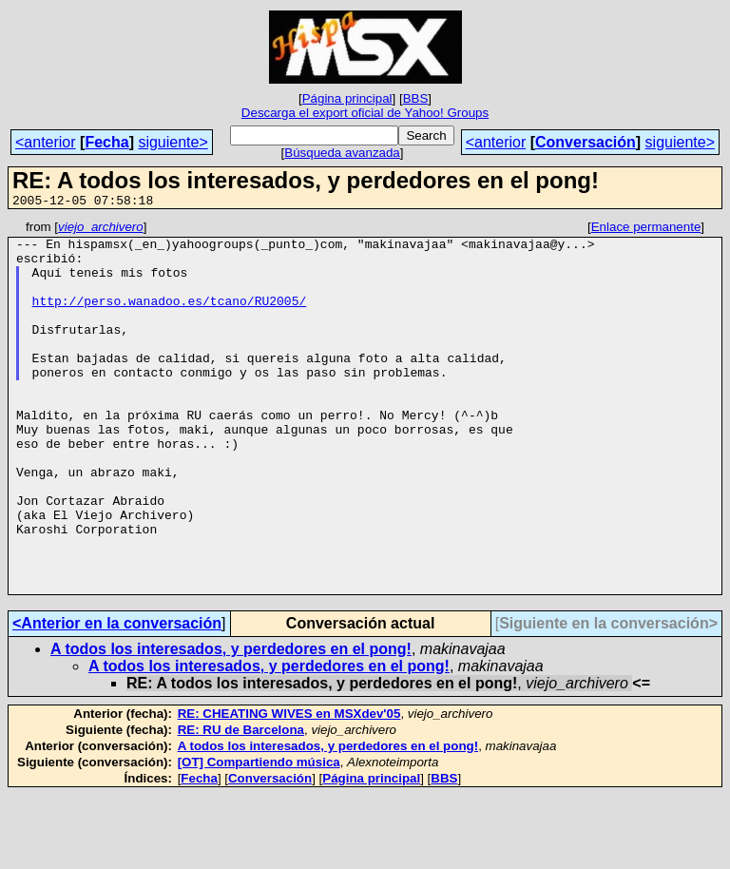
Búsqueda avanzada (342, 152)
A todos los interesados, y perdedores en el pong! (231, 723)
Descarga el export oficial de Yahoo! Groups (365, 113)
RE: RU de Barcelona (241, 804)
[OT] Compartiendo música (259, 836)
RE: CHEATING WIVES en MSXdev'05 (289, 788)
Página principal (347, 98)
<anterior (45, 142)
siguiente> (172, 142)
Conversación (585, 142)
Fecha (106, 142)
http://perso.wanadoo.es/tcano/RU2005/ (169, 317)
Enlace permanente (646, 229)
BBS (416, 98)
